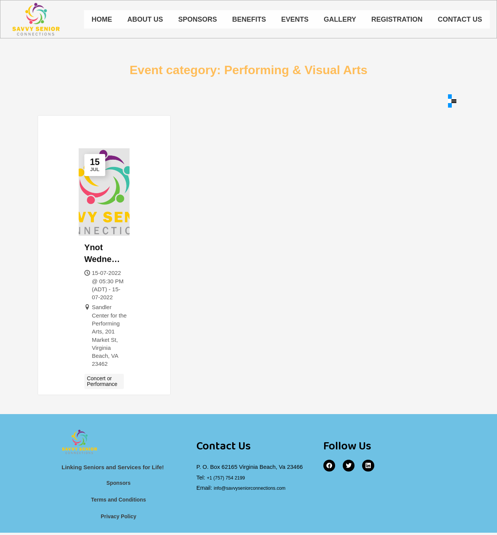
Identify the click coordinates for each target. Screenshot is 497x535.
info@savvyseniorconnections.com (258, 489)
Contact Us (460, 20)
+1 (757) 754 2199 (230, 478)
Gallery (340, 20)
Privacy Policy (118, 519)
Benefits (249, 20)
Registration (397, 20)
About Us (145, 20)
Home (102, 20)
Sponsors (197, 20)
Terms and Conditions (118, 501)
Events (295, 20)
